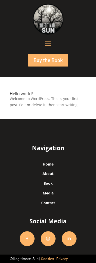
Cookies (47, 259)
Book (48, 183)
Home (48, 164)
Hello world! (21, 93)
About (48, 173)
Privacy (62, 259)
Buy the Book (48, 60)
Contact (48, 202)
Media (48, 193)
